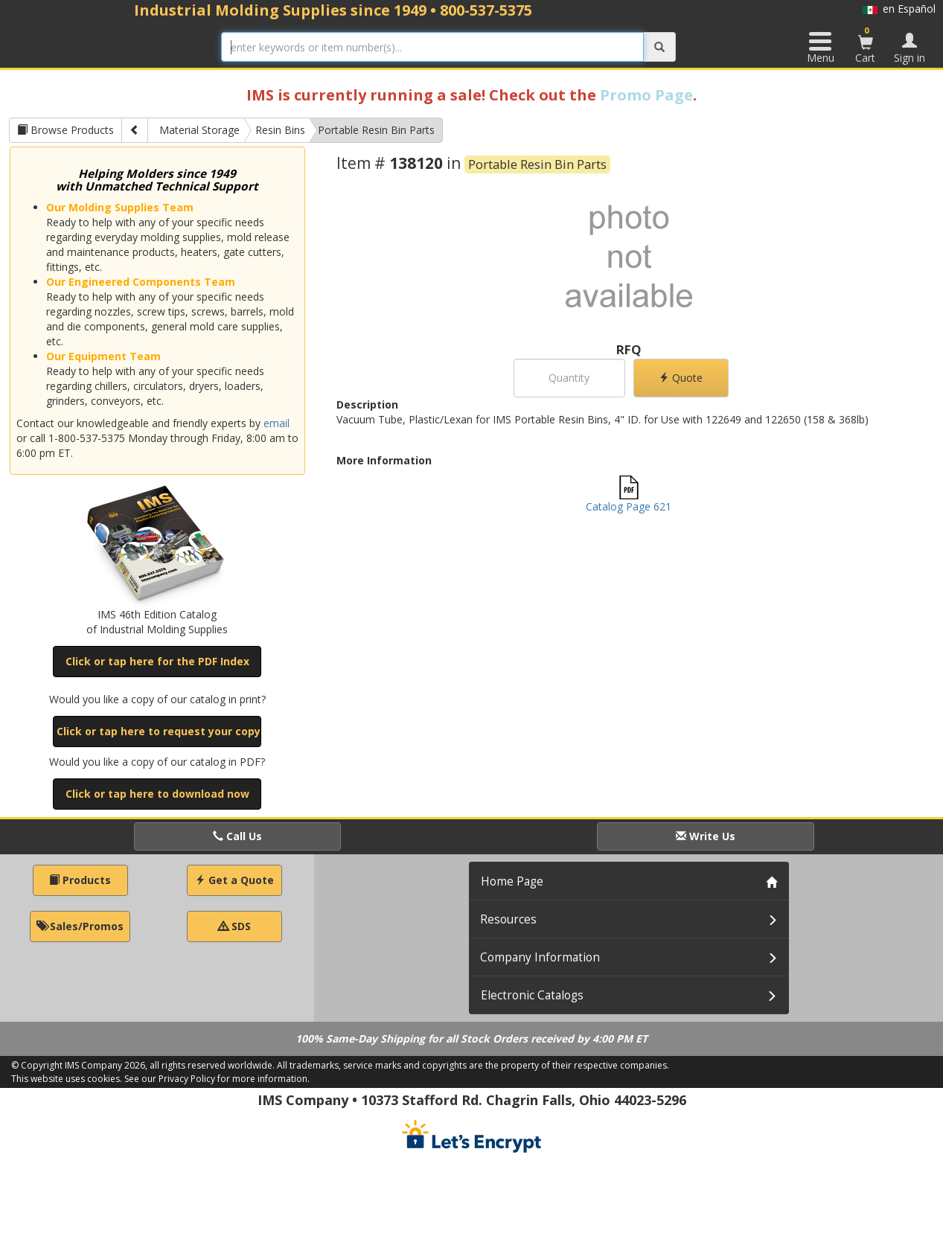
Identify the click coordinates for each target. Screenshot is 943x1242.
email (276, 423)
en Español (899, 8)
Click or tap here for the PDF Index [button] (157, 661)
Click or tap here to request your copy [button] (158, 731)
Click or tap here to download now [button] (157, 794)
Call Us (237, 836)
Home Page (512, 881)
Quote (681, 378)
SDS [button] (234, 926)
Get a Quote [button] (234, 880)
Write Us (705, 836)
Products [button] (80, 880)
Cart (865, 45)
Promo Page (646, 95)
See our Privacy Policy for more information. (217, 1078)
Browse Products (65, 130)
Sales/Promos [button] (80, 926)
